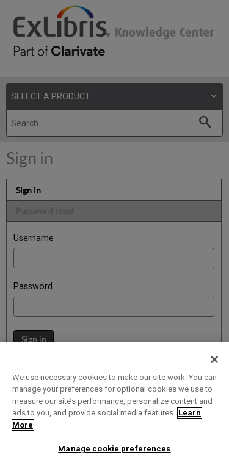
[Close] (214, 359)
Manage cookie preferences (114, 448)
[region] (114, 406)
